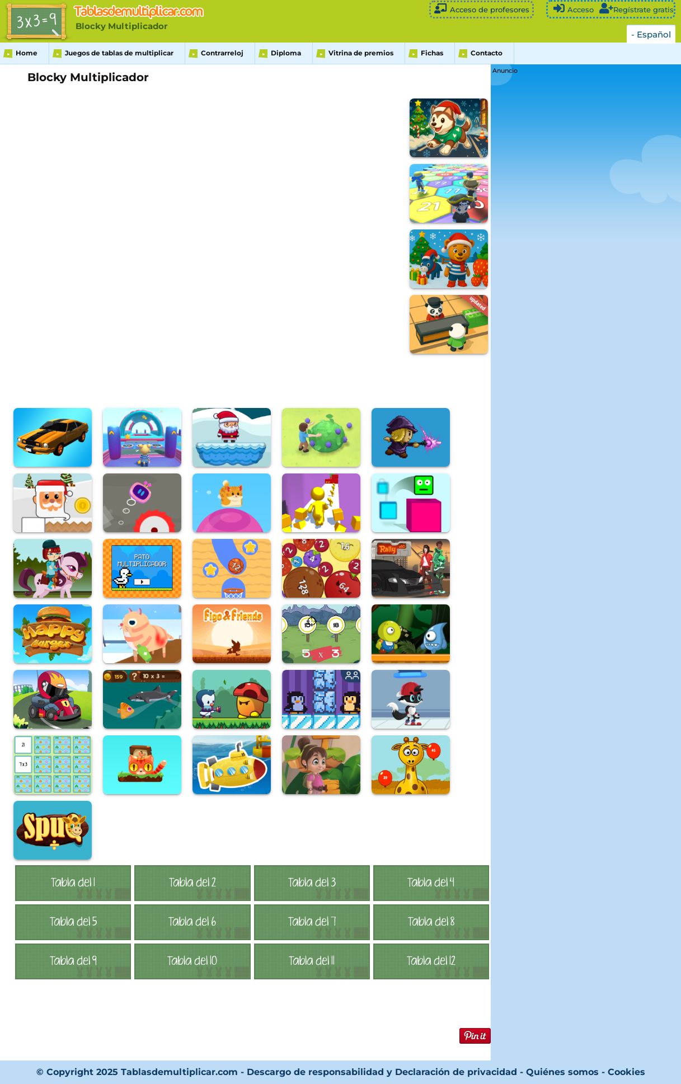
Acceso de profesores (481, 8)
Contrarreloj (222, 53)
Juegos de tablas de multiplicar (119, 53)
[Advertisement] (576, 244)
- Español (651, 34)
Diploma (286, 53)
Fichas (432, 53)
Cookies (626, 1072)
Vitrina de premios (360, 53)
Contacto (486, 53)
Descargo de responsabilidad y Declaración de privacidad (382, 1072)
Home (26, 53)
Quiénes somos (564, 1072)
